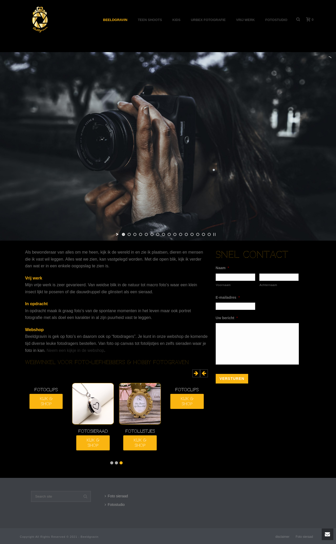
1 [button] (121, 462)
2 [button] (116, 462)
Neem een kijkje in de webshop (75, 350)
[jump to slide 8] (163, 234)
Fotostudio (276, 20)
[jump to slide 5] (146, 234)
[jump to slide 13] (192, 234)
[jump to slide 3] (134, 234)
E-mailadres (228, 297)
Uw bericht (227, 318)
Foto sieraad (116, 496)
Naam (222, 268)
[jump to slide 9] (169, 234)
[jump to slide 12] (186, 234)
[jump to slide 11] (180, 234)
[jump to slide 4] (140, 234)
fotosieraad (93, 431)
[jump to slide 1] (123, 234)
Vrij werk (245, 20)
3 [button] (111, 462)
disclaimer (282, 537)
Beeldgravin (115, 20)
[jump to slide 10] (174, 234)
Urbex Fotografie (208, 20)
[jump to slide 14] (197, 234)
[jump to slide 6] (152, 234)
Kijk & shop (187, 401)
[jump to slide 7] (157, 234)
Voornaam (223, 285)
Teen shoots (150, 20)
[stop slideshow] (214, 234)
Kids (176, 20)
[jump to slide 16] (209, 234)
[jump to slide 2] (129, 234)
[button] (204, 373)
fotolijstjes (140, 431)
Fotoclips (187, 390)
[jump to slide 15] (203, 234)
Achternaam (268, 285)
